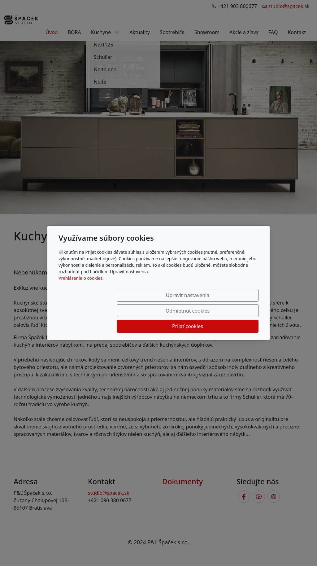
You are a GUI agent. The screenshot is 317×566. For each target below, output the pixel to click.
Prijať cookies (228, 310)
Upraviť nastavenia (105, 310)
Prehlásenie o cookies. (81, 293)
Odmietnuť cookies (167, 310)
